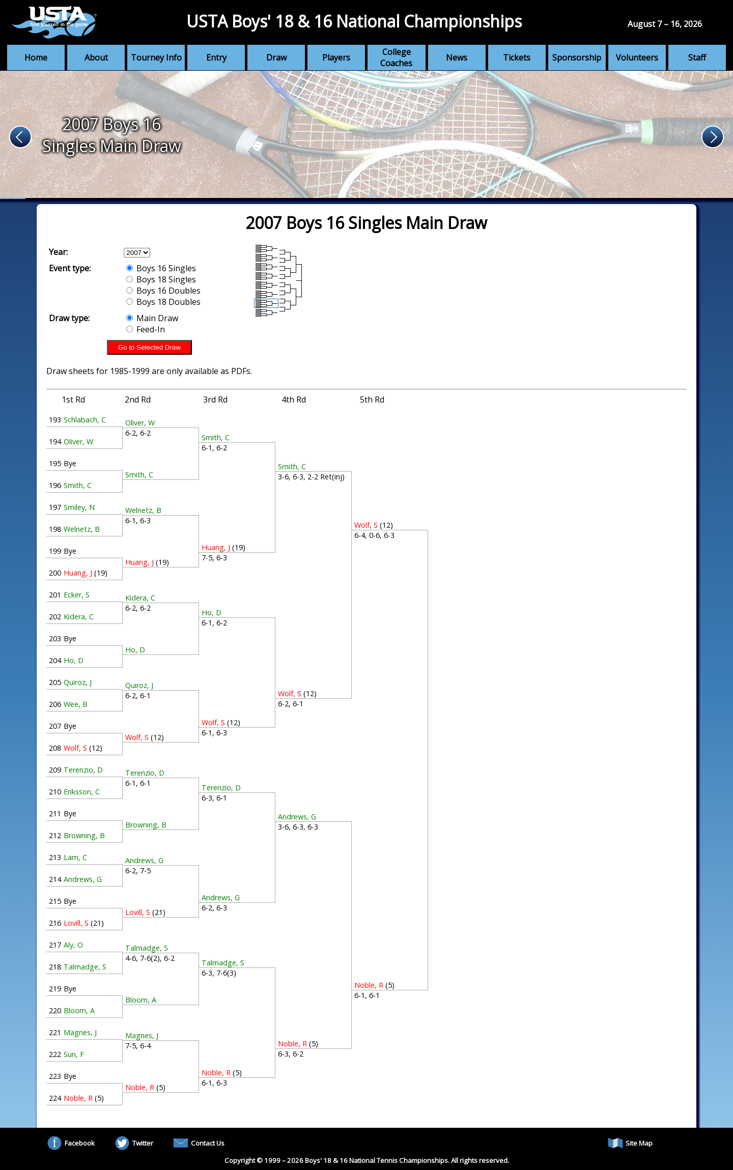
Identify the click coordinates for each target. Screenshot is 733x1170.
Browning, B (84, 835)
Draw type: (69, 318)
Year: (58, 252)
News (456, 57)
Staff (697, 57)
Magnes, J (80, 1032)
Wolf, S (75, 748)
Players (336, 57)
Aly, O (73, 945)
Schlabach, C (85, 419)
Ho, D (73, 660)
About (96, 57)
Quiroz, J (78, 682)
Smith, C (78, 485)
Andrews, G (83, 879)
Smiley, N (79, 507)
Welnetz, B (82, 529)
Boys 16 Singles (161, 268)
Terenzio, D (83, 770)
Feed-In (145, 329)
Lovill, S (76, 923)
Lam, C (75, 857)
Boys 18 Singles (161, 279)
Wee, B (76, 704)
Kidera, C (79, 616)
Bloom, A (79, 1010)
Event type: (70, 268)
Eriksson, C (82, 791)
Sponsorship (576, 57)
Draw (276, 57)
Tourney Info (156, 57)
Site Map (630, 1143)
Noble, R (78, 1098)
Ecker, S (77, 595)
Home (35, 57)
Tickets (516, 57)
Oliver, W (78, 441)
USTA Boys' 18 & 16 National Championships (354, 21)
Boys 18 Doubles (163, 301)
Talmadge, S (85, 967)
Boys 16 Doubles (163, 290)
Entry (216, 57)
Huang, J (78, 573)
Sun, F (74, 1054)
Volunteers (637, 57)
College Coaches (396, 57)
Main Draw (152, 318)
